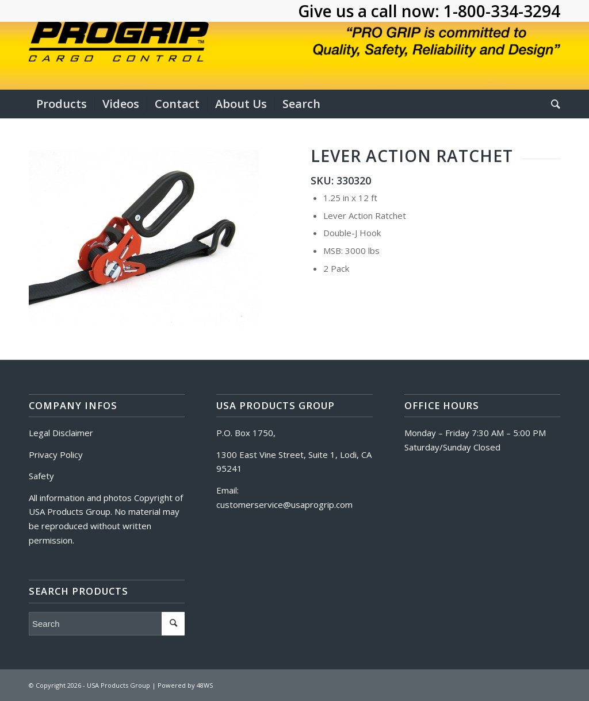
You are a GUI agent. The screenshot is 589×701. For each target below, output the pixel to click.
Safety (41, 476)
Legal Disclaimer (61, 432)
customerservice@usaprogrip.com (284, 504)
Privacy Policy (56, 454)
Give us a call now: (370, 11)
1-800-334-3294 (501, 11)
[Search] (552, 104)
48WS (205, 685)
